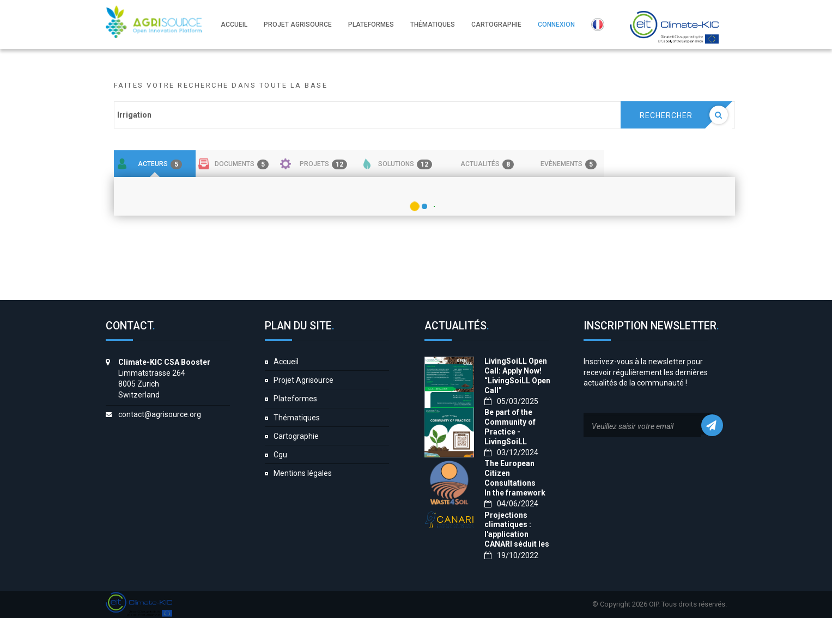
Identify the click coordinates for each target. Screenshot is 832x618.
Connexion (556, 24)
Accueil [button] (234, 24)
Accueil (286, 361)
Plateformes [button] (371, 24)
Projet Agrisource (303, 380)
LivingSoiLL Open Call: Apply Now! (515, 366)
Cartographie (296, 436)
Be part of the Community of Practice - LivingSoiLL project (510, 432)
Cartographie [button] (496, 24)
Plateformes (295, 398)
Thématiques (297, 417)
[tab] (155, 164)
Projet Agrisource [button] (298, 24)
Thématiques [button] (432, 24)
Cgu (280, 454)
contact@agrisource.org (159, 414)
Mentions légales (303, 473)
